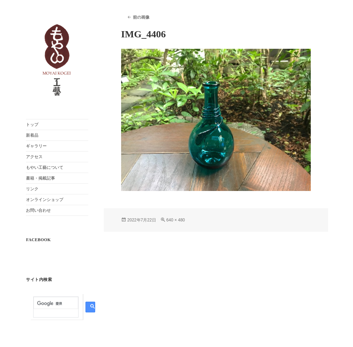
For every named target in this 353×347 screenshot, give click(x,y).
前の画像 (141, 17)
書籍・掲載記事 (40, 178)
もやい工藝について (44, 167)
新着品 (32, 135)
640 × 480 (175, 220)
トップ (32, 124)
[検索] (56, 303)
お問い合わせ (38, 210)
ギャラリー (36, 146)
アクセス (34, 156)
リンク (32, 188)
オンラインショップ (44, 199)
